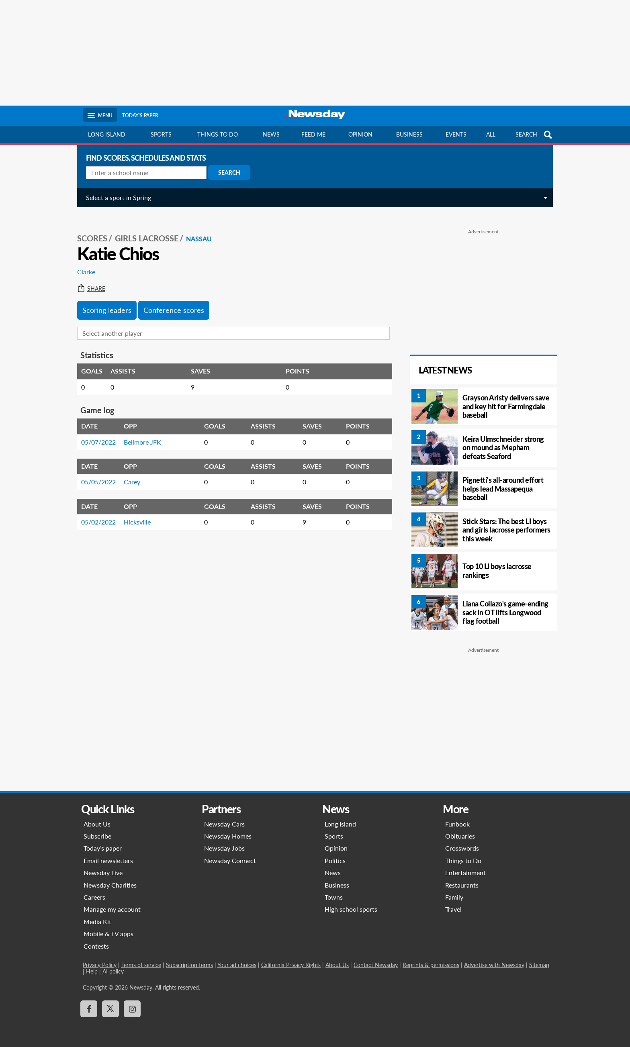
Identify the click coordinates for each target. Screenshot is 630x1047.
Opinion (360, 134)
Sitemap (539, 964)
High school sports (351, 909)
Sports (161, 134)
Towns (334, 897)
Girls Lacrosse (143, 229)
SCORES (89, 229)
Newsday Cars (224, 824)
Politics (335, 860)
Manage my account (112, 909)
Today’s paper (103, 848)
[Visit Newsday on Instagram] (132, 1008)
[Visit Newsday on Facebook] (88, 1008)
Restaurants (462, 885)
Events (456, 134)
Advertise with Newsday (494, 964)
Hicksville (134, 513)
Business (409, 134)
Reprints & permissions (431, 964)
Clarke (83, 263)
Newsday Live (103, 872)
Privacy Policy (100, 964)
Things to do (217, 134)
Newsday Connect (230, 860)
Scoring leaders (103, 301)
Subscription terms (189, 964)
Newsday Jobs (224, 848)
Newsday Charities (110, 885)
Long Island (106, 134)
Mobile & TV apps (108, 933)
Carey (129, 473)
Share (88, 280)
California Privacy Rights (291, 964)
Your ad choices (236, 964)
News (271, 134)
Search (226, 172)
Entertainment (465, 872)
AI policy (113, 971)
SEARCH (534, 135)
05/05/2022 (95, 473)
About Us (97, 824)
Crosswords (462, 848)
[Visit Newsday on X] (110, 1008)
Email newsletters (108, 860)
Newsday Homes (228, 836)
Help (92, 971)
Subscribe (97, 836)
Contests (96, 946)
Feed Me (313, 134)
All (490, 134)
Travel (453, 909)
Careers (94, 897)
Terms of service (141, 964)
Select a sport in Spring (115, 197)
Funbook (457, 824)
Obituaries (460, 836)
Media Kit (97, 921)
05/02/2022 (95, 513)
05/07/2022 (95, 433)
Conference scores (170, 301)
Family (454, 897)
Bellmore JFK (139, 433)
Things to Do (463, 860)
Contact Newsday (376, 964)
